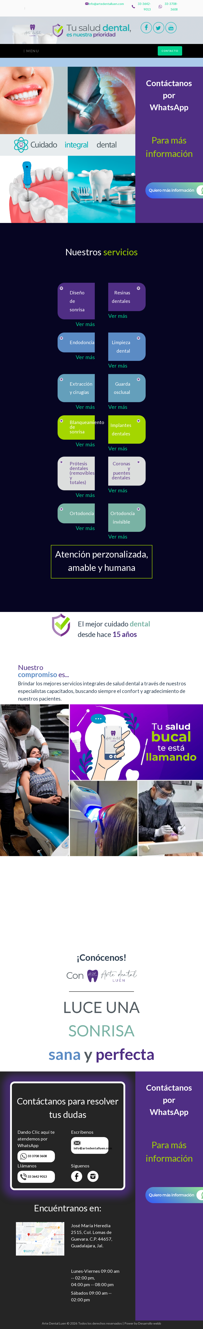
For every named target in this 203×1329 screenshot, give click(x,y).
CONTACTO (170, 50)
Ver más (85, 324)
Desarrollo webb (149, 1323)
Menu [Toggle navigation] (31, 51)
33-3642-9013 (141, 6)
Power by (131, 1323)
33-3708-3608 (168, 6)
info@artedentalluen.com (104, 4)
